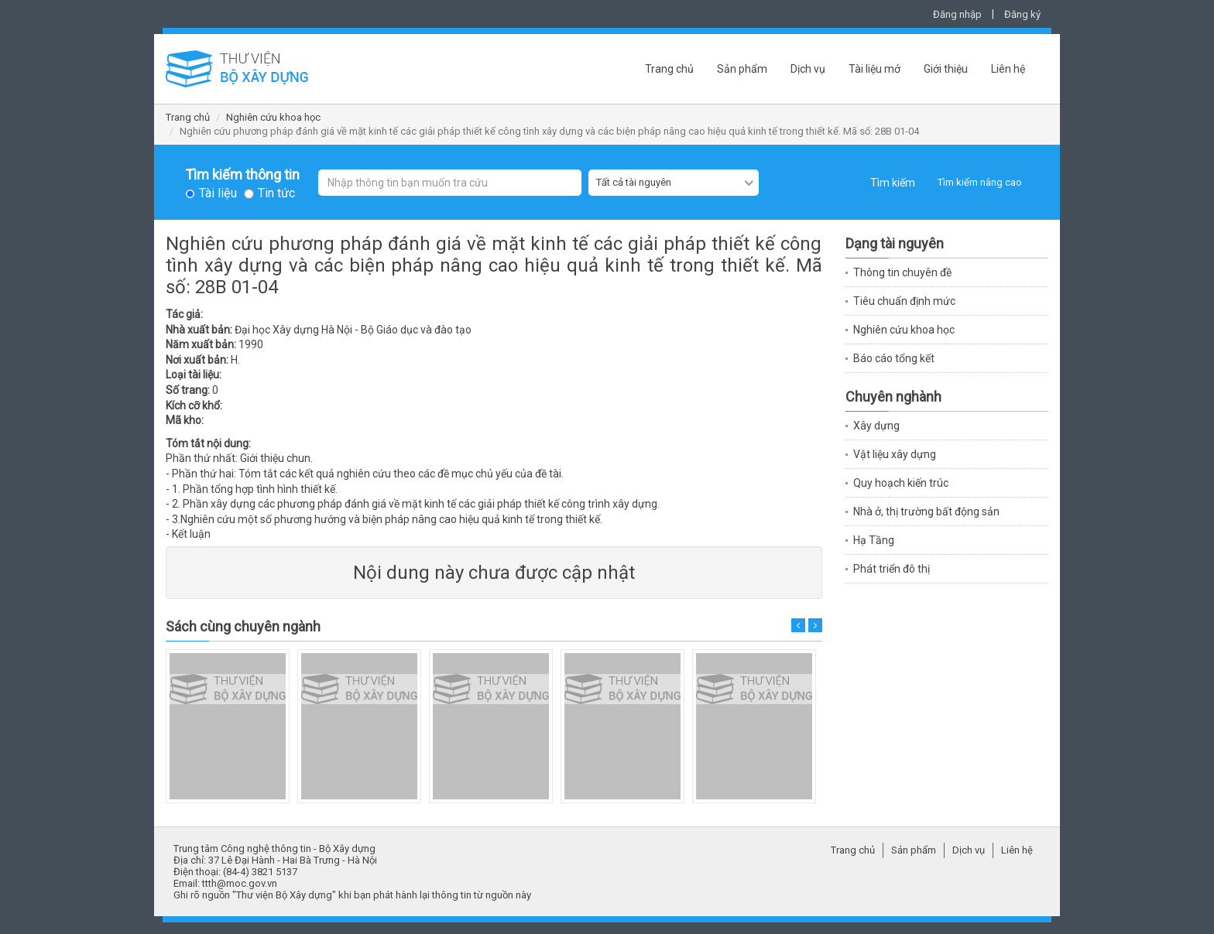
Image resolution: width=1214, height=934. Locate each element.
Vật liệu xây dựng (894, 454)
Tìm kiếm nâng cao (980, 182)
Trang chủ (669, 69)
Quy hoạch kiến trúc (900, 483)
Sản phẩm (742, 69)
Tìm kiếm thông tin (242, 175)
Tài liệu (218, 193)
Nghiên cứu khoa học (273, 117)
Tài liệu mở (874, 69)
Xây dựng (876, 425)
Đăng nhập (957, 14)
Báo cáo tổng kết (894, 358)
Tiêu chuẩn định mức (904, 301)
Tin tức (276, 193)
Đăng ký (1022, 14)
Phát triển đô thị (891, 569)
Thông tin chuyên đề (902, 272)
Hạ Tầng (873, 540)
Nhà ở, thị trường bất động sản (926, 511)
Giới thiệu (946, 69)
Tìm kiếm (892, 182)
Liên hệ (1008, 69)
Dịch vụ (807, 69)
